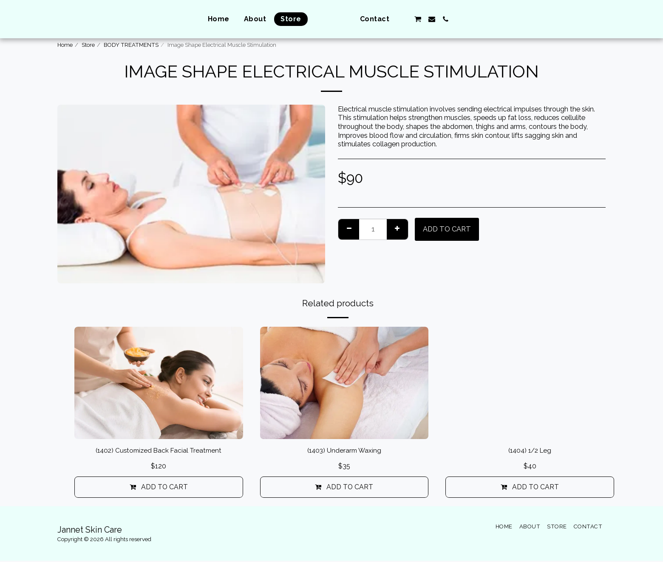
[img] (158, 383)
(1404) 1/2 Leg (530, 451)
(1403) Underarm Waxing (344, 451)
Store (88, 45)
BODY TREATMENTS (131, 45)
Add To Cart (447, 229)
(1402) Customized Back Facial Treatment (158, 451)
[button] (419, 19)
